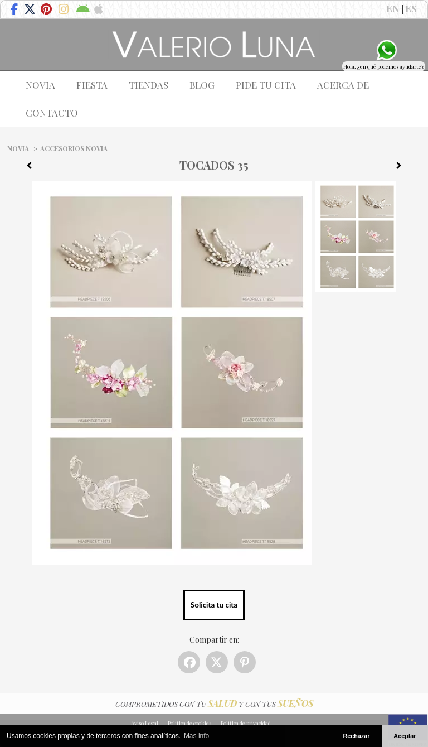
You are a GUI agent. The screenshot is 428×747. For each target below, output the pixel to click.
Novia (18, 148)
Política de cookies (189, 723)
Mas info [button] (196, 736)
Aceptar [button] (404, 735)
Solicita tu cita (214, 604)
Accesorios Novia (74, 148)
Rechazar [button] (356, 735)
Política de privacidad (246, 723)
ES (411, 8)
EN (393, 8)
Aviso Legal (144, 723)
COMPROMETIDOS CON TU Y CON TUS (214, 704)
